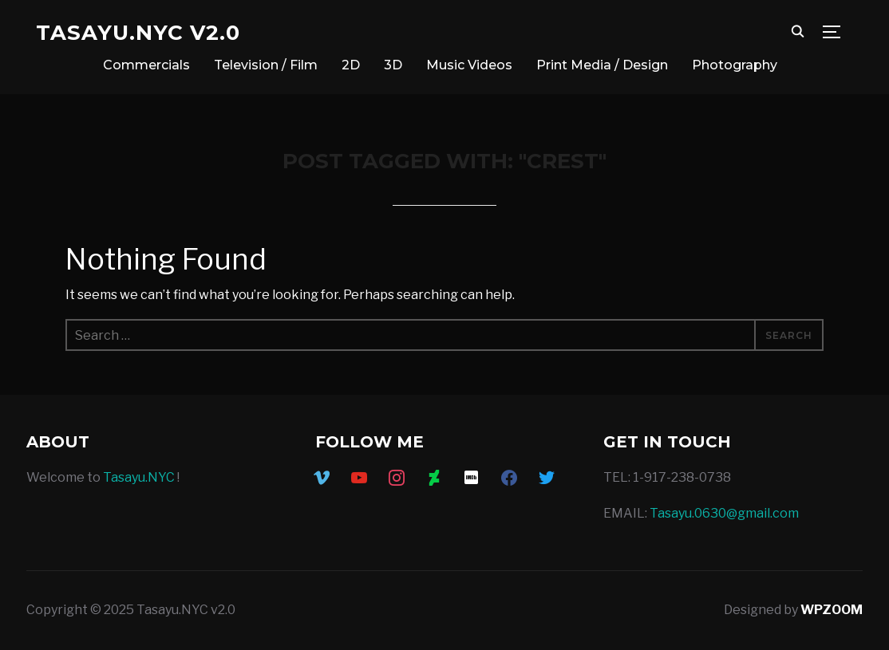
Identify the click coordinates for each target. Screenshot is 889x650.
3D (393, 65)
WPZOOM (831, 609)
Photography (734, 65)
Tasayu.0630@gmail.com (724, 513)
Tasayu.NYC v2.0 (138, 32)
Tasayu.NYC (139, 477)
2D (351, 65)
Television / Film (266, 65)
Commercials (146, 65)
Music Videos (469, 65)
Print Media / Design (602, 65)
